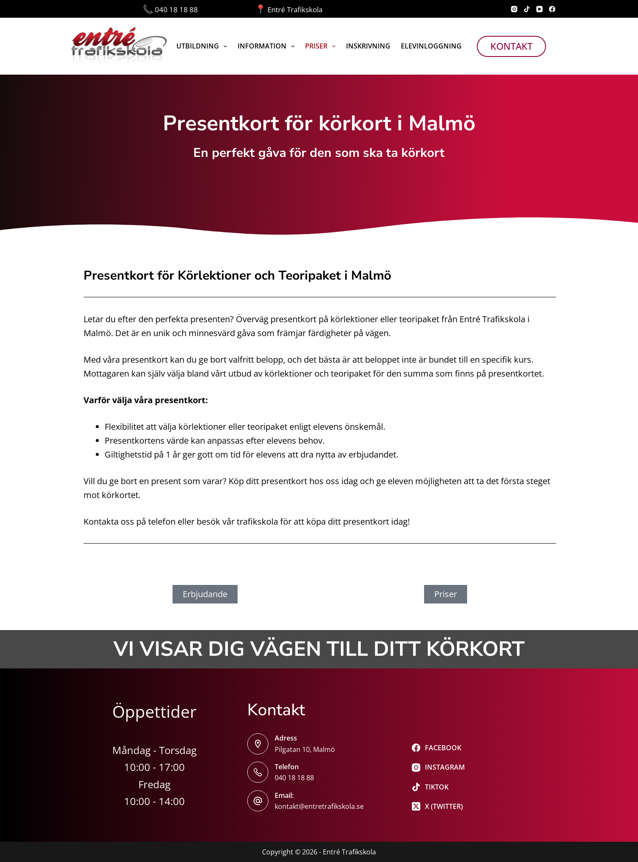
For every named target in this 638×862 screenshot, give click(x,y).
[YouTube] (539, 9)
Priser (322, 46)
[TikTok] (527, 9)
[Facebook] (552, 9)
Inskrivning (368, 46)
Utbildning (203, 46)
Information (268, 46)
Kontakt (511, 46)
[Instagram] (514, 9)
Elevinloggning (431, 46)
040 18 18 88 (199, 9)
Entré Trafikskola (288, 9)
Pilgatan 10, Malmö (305, 749)
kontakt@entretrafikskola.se (319, 806)
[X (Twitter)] (438, 806)
